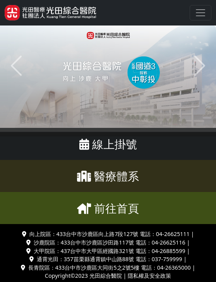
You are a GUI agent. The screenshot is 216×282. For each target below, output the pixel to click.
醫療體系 (108, 175)
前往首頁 (108, 208)
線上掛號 (108, 143)
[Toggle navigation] (200, 12)
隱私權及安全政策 (149, 275)
